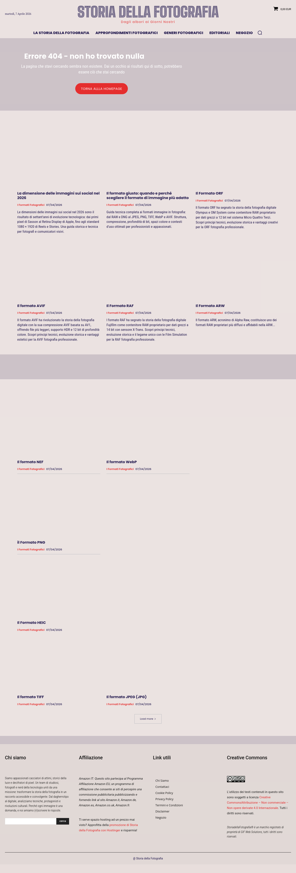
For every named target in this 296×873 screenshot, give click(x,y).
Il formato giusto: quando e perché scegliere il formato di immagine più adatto (147, 197)
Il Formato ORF (209, 195)
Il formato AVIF (31, 307)
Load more (148, 720)
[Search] (62, 823)
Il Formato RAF (120, 307)
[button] (260, 33)
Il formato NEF (30, 463)
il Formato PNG (31, 544)
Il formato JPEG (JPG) (126, 698)
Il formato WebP (121, 463)
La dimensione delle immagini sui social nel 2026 (58, 197)
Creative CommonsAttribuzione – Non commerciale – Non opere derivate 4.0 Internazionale (257, 804)
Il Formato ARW (210, 307)
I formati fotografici (30, 207)
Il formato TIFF (30, 698)
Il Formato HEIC (31, 624)
